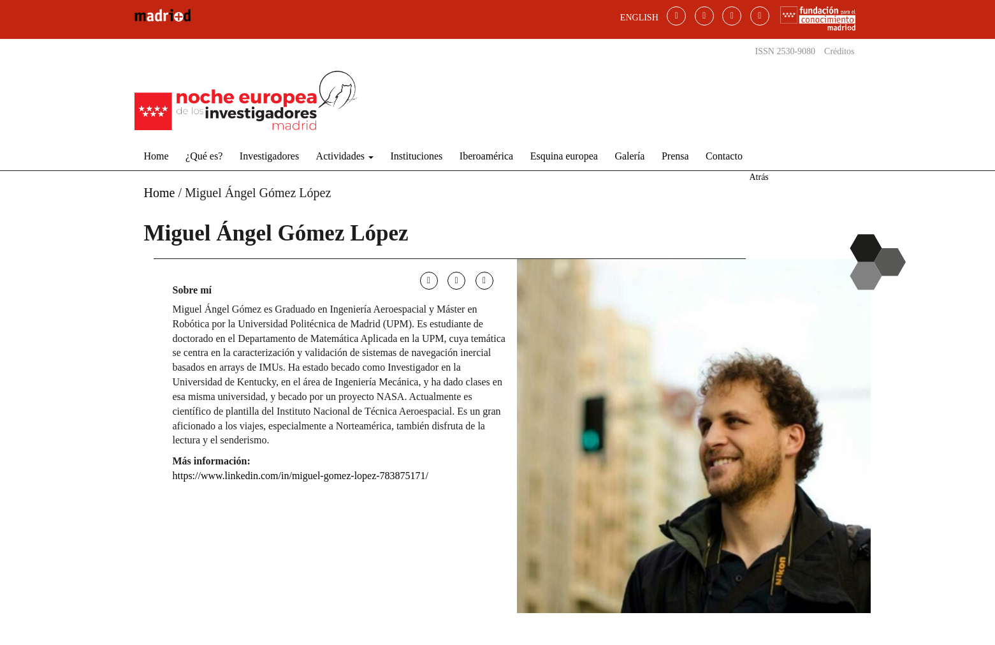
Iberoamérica (486, 156)
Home (156, 156)
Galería (629, 156)
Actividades (345, 156)
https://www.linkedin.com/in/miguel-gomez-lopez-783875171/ (301, 475)
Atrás (758, 177)
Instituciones (417, 156)
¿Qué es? (203, 156)
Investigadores (269, 156)
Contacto (724, 156)
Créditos (839, 51)
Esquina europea (564, 156)
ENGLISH (639, 17)
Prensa (675, 156)
